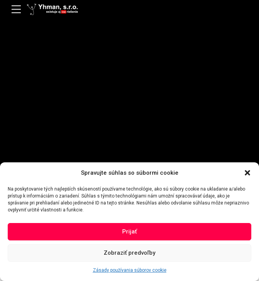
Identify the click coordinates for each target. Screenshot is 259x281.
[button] (247, 173)
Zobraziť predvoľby (129, 252)
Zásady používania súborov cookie (129, 270)
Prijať (129, 231)
